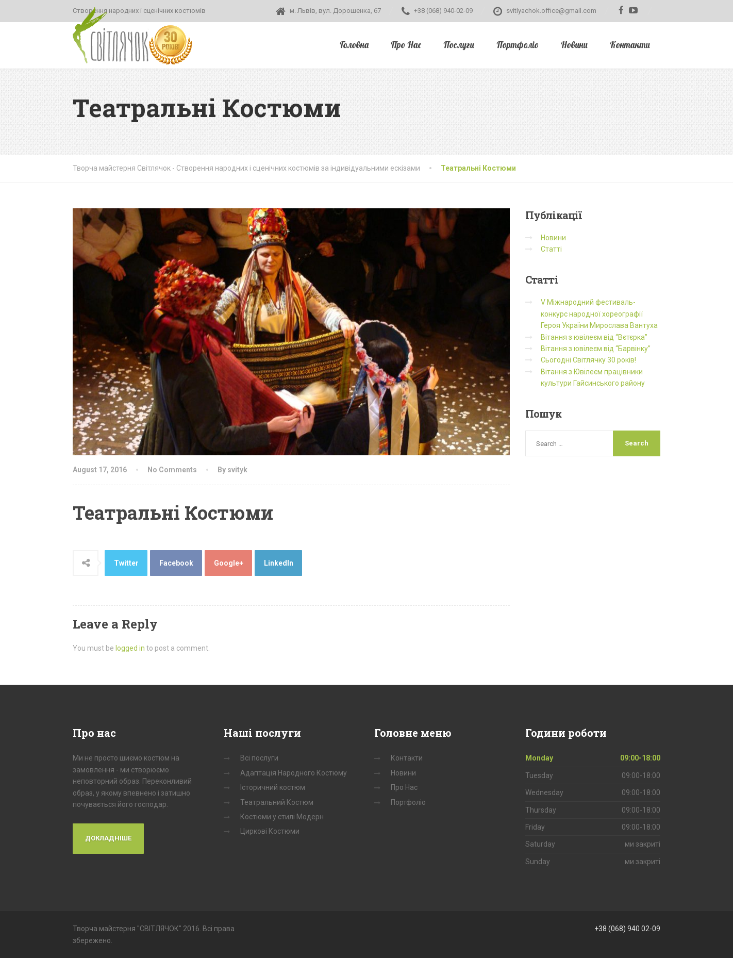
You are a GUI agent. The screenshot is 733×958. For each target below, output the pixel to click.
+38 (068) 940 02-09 (627, 928)
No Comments (172, 470)
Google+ (228, 563)
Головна (354, 44)
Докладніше (108, 838)
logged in (130, 648)
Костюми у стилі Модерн (282, 817)
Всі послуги (259, 758)
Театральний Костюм (276, 802)
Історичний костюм (272, 787)
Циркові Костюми (269, 831)
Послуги (458, 44)
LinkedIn (278, 563)
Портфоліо (517, 44)
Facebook (176, 563)
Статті (551, 249)
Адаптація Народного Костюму (293, 773)
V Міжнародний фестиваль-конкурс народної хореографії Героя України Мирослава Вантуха (599, 313)
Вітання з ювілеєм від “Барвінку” (596, 348)
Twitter (126, 563)
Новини (574, 44)
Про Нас (406, 44)
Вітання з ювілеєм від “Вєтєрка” (594, 337)
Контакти (630, 44)
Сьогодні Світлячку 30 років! (588, 360)
